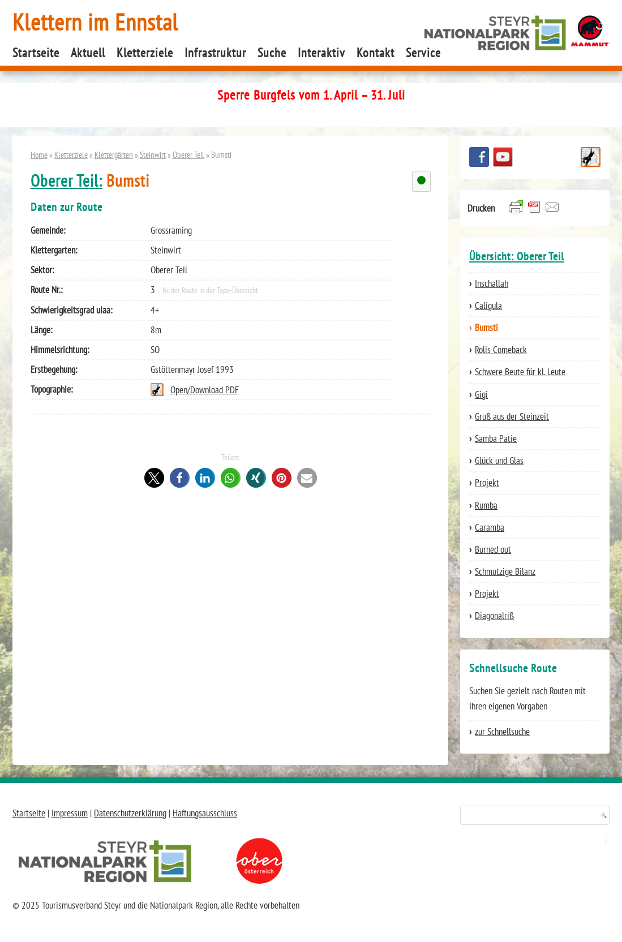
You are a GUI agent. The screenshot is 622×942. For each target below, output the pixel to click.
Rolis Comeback (501, 349)
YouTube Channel (503, 157)
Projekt (487, 482)
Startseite (35, 53)
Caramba (489, 527)
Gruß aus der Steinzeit (512, 416)
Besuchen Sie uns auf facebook (479, 157)
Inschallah (491, 283)
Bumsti (486, 327)
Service (423, 53)
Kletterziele (145, 53)
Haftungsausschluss (205, 813)
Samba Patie (496, 438)
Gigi (481, 394)
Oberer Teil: (66, 180)
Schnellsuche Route (590, 157)
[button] (154, 478)
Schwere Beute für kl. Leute (520, 371)
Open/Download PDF (204, 390)
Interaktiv (321, 53)
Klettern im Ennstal (95, 22)
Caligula (488, 305)
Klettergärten (114, 154)
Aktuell (88, 53)
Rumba (486, 505)
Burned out (493, 549)
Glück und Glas (499, 460)
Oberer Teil (188, 154)
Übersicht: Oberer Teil (516, 256)
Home (39, 154)
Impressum (70, 813)
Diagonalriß (494, 615)
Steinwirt (153, 154)
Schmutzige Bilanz (505, 571)
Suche (272, 53)
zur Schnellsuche (502, 731)
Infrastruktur (215, 53)
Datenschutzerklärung (130, 813)
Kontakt (375, 53)
